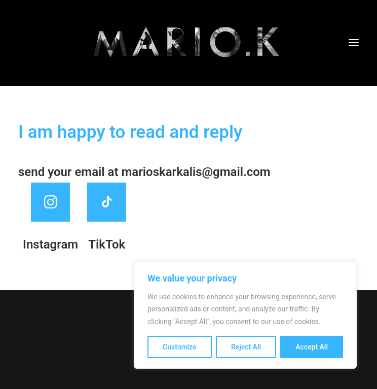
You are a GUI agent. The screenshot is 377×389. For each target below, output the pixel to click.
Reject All (246, 347)
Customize (180, 347)
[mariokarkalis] (188, 43)
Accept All (311, 347)
